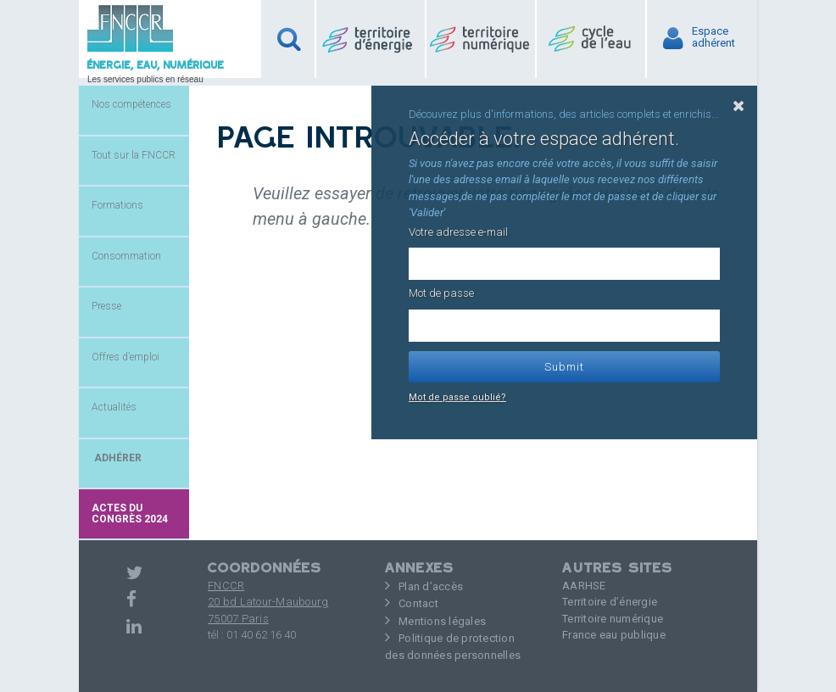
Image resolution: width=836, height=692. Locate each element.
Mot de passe (441, 293)
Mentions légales (442, 621)
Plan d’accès (430, 586)
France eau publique (614, 634)
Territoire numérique (612, 618)
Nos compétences (131, 104)
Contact (418, 603)
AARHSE (584, 585)
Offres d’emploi (125, 357)
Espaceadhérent (713, 37)
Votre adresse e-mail (458, 232)
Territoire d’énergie (609, 601)
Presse (106, 306)
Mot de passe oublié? (457, 397)
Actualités (114, 407)
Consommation (126, 256)
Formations (117, 205)
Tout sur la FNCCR (134, 155)
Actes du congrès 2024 (130, 513)
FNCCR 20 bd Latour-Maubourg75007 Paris (268, 602)
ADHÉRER (117, 458)
